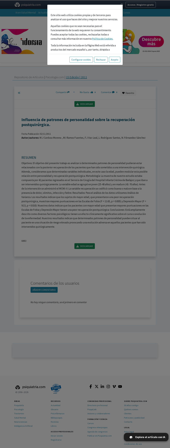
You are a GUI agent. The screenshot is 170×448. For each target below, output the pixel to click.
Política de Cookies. (102, 38)
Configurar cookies (81, 59)
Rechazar (101, 59)
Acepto (114, 59)
